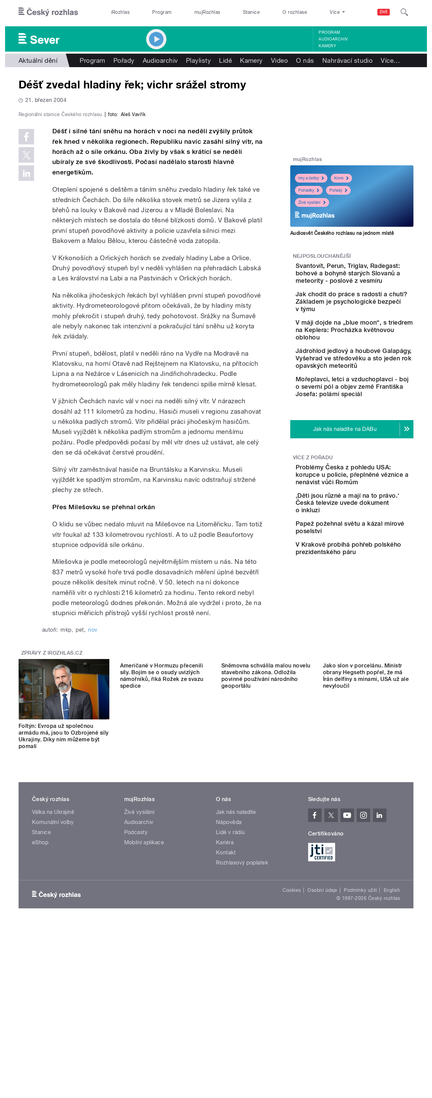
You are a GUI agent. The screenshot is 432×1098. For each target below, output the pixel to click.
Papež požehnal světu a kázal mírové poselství (368, 604)
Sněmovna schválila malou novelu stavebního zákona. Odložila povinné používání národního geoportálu (265, 879)
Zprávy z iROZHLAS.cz (52, 796)
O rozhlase (294, 12)
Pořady (124, 60)
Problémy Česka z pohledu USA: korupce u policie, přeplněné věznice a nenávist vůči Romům (372, 544)
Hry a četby (311, 178)
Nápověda (229, 965)
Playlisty (198, 60)
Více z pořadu (313, 524)
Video (279, 60)
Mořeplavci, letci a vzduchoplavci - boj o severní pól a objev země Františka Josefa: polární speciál (372, 445)
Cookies (291, 1033)
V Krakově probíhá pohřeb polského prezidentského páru (371, 638)
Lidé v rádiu (230, 975)
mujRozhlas (207, 12)
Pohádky (308, 190)
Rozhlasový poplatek (242, 1006)
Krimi (341, 178)
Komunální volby (53, 965)
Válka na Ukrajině (53, 955)
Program (161, 12)
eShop (40, 985)
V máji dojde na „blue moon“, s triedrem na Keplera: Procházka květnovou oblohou (364, 363)
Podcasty (136, 975)
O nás (305, 60)
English (392, 1033)
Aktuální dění (38, 60)
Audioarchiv (333, 39)
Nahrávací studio (347, 60)
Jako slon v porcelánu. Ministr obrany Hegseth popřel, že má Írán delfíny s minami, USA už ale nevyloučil (366, 879)
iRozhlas (120, 12)
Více (390, 60)
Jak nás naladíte (236, 955)
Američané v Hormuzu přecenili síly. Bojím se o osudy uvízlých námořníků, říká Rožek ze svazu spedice (162, 879)
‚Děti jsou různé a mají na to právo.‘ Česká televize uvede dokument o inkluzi (371, 577)
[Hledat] (404, 12)
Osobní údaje (322, 1033)
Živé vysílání (312, 202)
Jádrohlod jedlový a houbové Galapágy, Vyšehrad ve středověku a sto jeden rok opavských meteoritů (371, 402)
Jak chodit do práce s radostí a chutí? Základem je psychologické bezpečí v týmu (367, 323)
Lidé (225, 60)
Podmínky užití (360, 1033)
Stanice (251, 12)
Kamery (327, 46)
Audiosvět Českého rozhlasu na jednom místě (342, 233)
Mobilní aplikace (144, 985)
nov (92, 773)
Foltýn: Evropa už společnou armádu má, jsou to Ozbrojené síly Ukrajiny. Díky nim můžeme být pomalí (64, 879)
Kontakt (226, 995)
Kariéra (225, 985)
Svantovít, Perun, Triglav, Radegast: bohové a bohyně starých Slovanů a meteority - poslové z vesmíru (371, 280)
